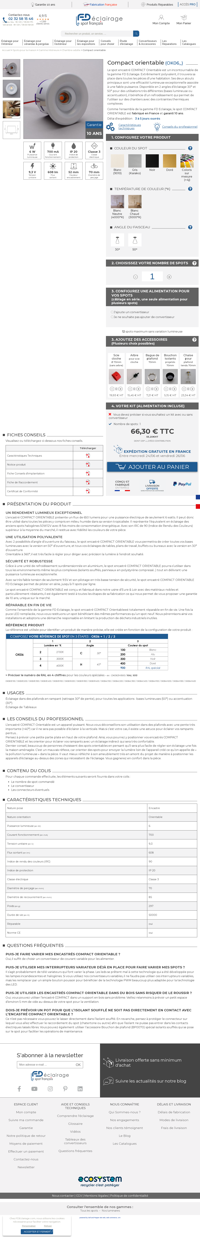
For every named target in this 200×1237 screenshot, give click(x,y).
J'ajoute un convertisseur (131, 312)
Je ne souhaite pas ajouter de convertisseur (144, 317)
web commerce (111, 1217)
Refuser (48, 1226)
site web (102, 1217)
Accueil (6, 50)
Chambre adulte (71, 50)
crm (119, 1217)
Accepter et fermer (37, 1231)
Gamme (49, 50)
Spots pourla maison (24, 50)
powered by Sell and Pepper (89, 1217)
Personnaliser (29, 1226)
